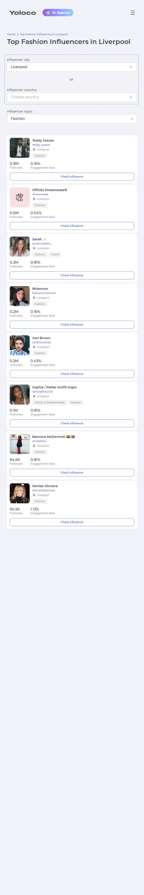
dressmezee (40, 194)
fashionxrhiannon (44, 293)
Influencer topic (20, 111)
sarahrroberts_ (42, 243)
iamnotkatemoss (43, 490)
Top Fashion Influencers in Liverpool (44, 34)
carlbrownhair (41, 342)
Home (11, 34)
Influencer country (21, 90)
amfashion (39, 441)
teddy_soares (41, 144)
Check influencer (72, 176)
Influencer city (18, 60)
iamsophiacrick (42, 391)
